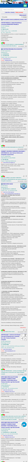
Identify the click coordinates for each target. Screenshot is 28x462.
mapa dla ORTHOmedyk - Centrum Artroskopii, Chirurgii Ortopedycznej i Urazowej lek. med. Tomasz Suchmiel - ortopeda (13, 327)
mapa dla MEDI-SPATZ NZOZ (7, 286)
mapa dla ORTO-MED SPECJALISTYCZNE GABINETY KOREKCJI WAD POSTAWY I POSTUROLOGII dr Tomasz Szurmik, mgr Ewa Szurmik (13, 372)
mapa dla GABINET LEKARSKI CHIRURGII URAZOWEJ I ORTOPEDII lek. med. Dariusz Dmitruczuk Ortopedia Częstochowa (13, 179)
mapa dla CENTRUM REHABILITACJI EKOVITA (12, 147)
